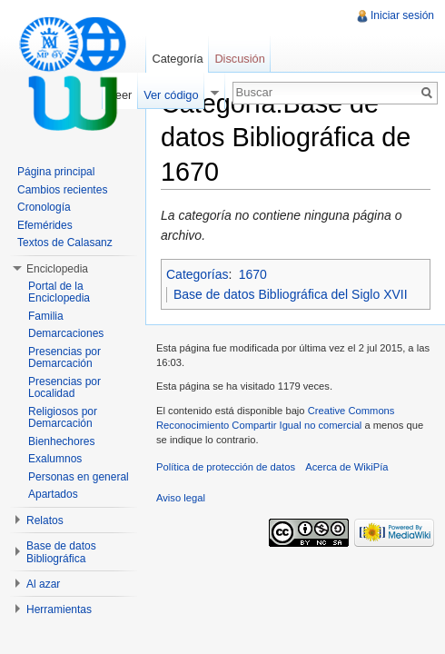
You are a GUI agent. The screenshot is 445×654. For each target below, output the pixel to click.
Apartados (53, 494)
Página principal (55, 171)
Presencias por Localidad (64, 388)
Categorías (197, 274)
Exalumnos (55, 458)
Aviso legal (180, 497)
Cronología (44, 207)
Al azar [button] (43, 584)
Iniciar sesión (402, 15)
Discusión (239, 58)
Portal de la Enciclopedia (59, 292)
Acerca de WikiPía (346, 466)
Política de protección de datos (225, 466)
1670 (253, 274)
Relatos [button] (45, 520)
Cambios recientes (62, 189)
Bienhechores (61, 441)
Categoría (177, 58)
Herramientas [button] (59, 609)
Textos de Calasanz (65, 242)
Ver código (170, 95)
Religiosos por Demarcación (62, 418)
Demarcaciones (66, 333)
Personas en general (78, 477)
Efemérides (45, 225)
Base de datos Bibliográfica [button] (61, 552)
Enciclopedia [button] (57, 269)
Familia (46, 316)
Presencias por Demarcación (64, 358)
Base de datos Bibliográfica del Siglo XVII (290, 294)
